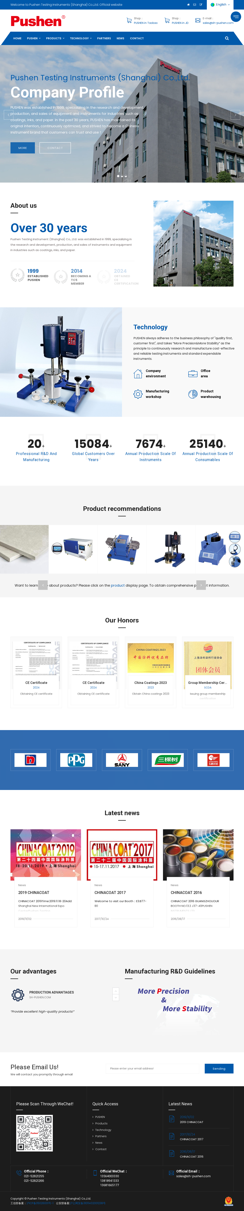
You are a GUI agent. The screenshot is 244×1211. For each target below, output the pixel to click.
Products (53, 38)
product (118, 585)
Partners (104, 38)
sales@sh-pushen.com (218, 23)
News (120, 38)
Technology (79, 38)
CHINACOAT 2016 (186, 892)
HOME (17, 38)
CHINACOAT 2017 (110, 892)
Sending (219, 1069)
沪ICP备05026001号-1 (39, 1203)
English (220, 4)
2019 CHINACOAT (33, 892)
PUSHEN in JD (180, 23)
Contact (137, 38)
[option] (64, 1004)
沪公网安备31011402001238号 (88, 1203)
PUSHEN (32, 38)
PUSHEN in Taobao (146, 23)
